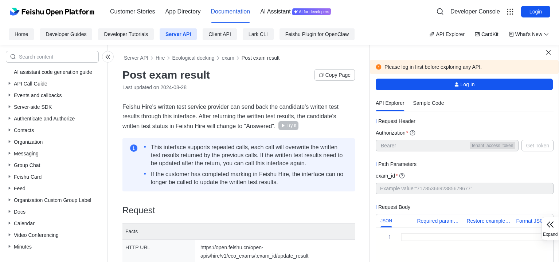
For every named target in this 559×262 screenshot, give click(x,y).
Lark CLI (258, 34)
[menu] (220, 11)
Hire (160, 58)
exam (228, 58)
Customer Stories (132, 11)
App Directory (183, 11)
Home (21, 34)
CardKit (487, 34)
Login (535, 12)
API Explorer (447, 34)
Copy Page (335, 75)
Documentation (230, 11)
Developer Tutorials (126, 34)
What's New (529, 34)
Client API (219, 34)
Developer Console (475, 11)
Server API (178, 34)
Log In (464, 84)
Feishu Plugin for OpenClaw (317, 34)
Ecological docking (193, 58)
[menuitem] (132, 11)
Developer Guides (66, 34)
